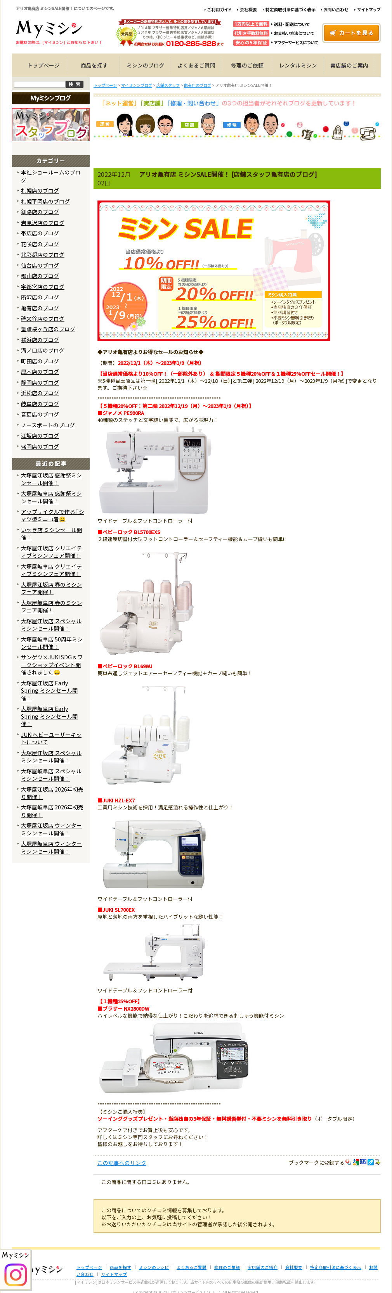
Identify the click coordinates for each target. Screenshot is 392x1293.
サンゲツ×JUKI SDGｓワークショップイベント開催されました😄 (52, 664)
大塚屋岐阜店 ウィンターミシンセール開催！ (51, 847)
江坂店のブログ (40, 435)
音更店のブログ (40, 414)
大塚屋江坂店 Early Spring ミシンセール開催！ (49, 690)
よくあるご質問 (196, 65)
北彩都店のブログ (42, 254)
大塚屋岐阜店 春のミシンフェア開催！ (51, 606)
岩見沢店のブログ (42, 222)
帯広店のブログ (40, 233)
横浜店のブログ (40, 340)
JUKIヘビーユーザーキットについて (51, 738)
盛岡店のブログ (40, 446)
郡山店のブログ (40, 276)
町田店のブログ (40, 361)
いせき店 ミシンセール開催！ (51, 533)
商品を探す (94, 65)
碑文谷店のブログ (42, 318)
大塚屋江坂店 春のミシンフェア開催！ (51, 588)
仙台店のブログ (40, 265)
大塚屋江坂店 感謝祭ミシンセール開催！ (51, 478)
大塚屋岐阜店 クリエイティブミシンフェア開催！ (51, 569)
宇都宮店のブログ (42, 286)
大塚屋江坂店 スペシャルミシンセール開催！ (51, 624)
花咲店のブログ (40, 244)
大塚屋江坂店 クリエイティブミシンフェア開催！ (51, 551)
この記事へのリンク (121, 1163)
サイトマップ (114, 1274)
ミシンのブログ (146, 65)
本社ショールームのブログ (51, 175)
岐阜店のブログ (40, 404)
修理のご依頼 (247, 65)
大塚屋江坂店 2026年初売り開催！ (52, 792)
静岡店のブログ (40, 382)
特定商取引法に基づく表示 (335, 1267)
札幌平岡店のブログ (45, 201)
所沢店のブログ (40, 297)
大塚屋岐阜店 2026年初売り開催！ (52, 810)
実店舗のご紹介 (263, 1267)
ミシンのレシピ (154, 1267)
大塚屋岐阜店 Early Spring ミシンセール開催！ (49, 716)
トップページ (43, 65)
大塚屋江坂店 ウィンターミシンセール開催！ (51, 829)
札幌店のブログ (40, 190)
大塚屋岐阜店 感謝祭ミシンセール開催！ (51, 497)
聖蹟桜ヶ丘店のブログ (48, 329)
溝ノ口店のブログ (42, 350)
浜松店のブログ (40, 393)
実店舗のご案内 (349, 65)
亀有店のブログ (40, 308)
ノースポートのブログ (48, 425)
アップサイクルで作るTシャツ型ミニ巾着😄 (52, 515)
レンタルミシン (298, 65)
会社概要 (293, 1267)
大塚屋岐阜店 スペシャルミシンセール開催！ (51, 774)
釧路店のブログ (40, 212)
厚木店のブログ (40, 371)
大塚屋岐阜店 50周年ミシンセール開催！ (52, 642)
